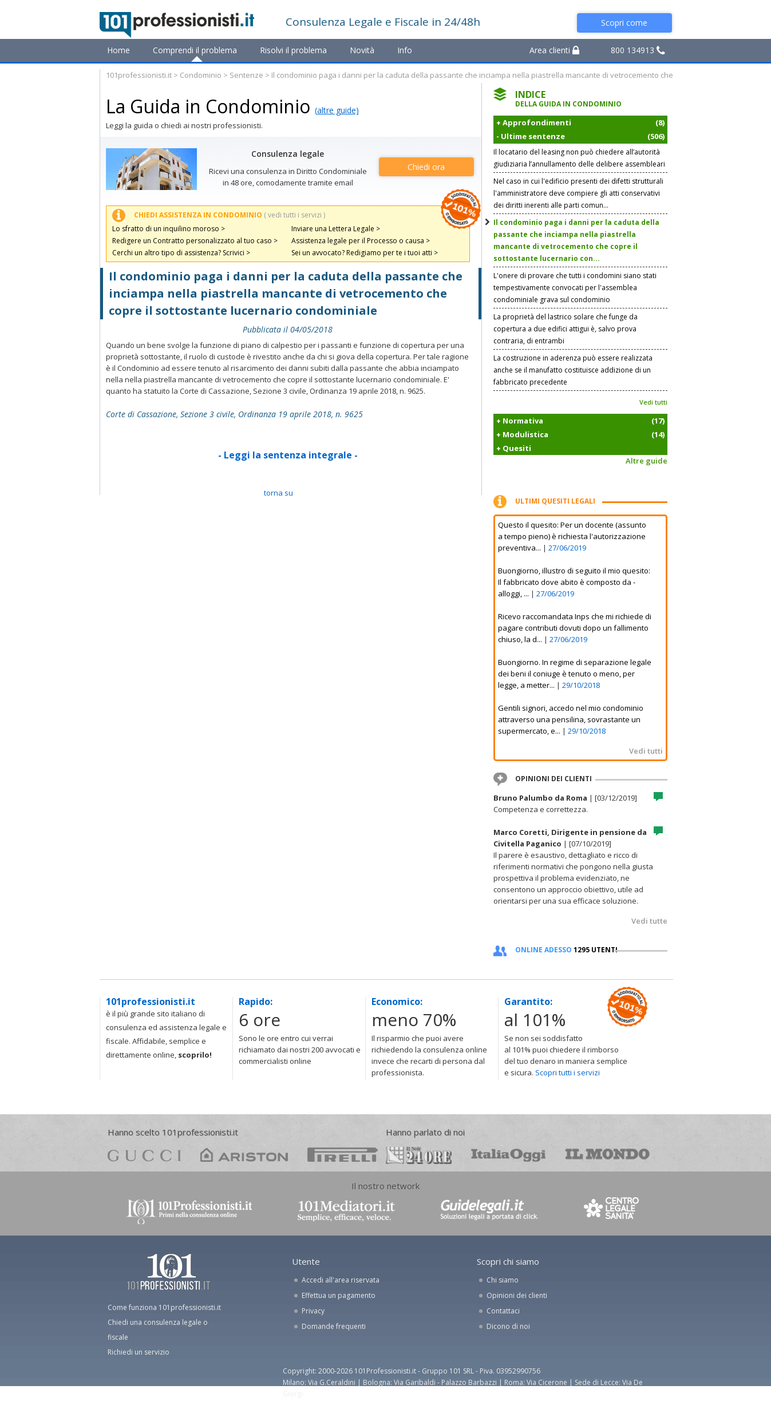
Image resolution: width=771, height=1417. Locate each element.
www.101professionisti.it (189, 1210)
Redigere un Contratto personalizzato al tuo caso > (195, 241)
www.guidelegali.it (489, 1210)
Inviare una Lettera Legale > (335, 228)
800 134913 (638, 50)
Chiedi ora (426, 166)
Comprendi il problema (195, 50)
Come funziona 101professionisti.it (164, 1307)
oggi (508, 1154)
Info (404, 50)
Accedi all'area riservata (340, 1280)
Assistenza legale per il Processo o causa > (360, 241)
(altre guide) (337, 110)
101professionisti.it (139, 75)
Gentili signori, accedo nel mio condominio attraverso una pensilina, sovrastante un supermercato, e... (570, 719)
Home (118, 50)
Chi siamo (503, 1280)
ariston (244, 1154)
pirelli (342, 1154)
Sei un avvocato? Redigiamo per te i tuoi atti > (364, 253)
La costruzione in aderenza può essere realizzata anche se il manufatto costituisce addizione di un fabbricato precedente (573, 370)
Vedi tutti (653, 402)
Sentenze (246, 75)
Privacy (313, 1311)
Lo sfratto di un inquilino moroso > (168, 228)
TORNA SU (278, 493)
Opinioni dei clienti (517, 1295)
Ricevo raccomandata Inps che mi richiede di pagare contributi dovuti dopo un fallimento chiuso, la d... (574, 627)
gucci (144, 1154)
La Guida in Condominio (208, 106)
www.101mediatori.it (346, 1210)
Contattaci (503, 1311)
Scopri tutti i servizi (567, 1072)
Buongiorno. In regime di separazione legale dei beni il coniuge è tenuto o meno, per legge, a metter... (574, 673)
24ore (419, 1155)
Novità (362, 50)
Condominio (201, 75)
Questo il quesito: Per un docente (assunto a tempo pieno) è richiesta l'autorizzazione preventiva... (572, 536)
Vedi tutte (649, 921)
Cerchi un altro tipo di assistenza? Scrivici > (181, 253)
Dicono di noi (508, 1326)
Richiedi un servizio (138, 1352)
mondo (608, 1154)
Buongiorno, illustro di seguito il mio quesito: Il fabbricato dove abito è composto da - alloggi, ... (574, 582)
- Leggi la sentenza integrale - (288, 455)
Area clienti (554, 50)
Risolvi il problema (293, 50)
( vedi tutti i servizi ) (294, 215)
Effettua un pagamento (338, 1295)
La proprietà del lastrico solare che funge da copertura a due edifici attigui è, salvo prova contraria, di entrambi (565, 329)
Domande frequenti (334, 1326)
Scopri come (624, 22)
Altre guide (646, 461)
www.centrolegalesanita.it (612, 1210)
